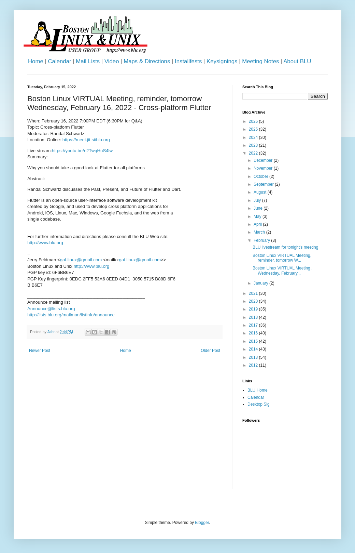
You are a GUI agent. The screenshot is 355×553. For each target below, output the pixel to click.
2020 (254, 301)
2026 (254, 121)
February (262, 240)
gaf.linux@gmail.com (81, 259)
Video (111, 61)
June (259, 208)
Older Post (210, 350)
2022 (254, 153)
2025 (254, 129)
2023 (254, 145)
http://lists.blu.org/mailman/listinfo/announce (71, 314)
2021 (254, 293)
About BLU (297, 61)
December (264, 160)
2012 (254, 365)
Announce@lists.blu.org (51, 308)
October (261, 176)
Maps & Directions (147, 61)
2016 (254, 333)
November (264, 168)
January (261, 283)
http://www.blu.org (45, 242)
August (261, 192)
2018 (254, 317)
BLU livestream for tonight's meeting (285, 247)
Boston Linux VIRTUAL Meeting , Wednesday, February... (282, 270)
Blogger (202, 522)
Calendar (59, 61)
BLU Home (257, 390)
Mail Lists (88, 61)
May (258, 216)
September (264, 184)
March (260, 232)
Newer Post (39, 350)
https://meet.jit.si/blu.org (86, 139)
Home (35, 61)
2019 (254, 309)
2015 (254, 341)
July (258, 200)
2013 (254, 357)
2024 (254, 137)
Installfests (188, 61)
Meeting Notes (260, 61)
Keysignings (222, 61)
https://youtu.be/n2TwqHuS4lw (82, 150)
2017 (254, 325)
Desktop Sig (258, 404)
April (258, 224)
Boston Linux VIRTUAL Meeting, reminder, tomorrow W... (282, 258)
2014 (254, 349)
